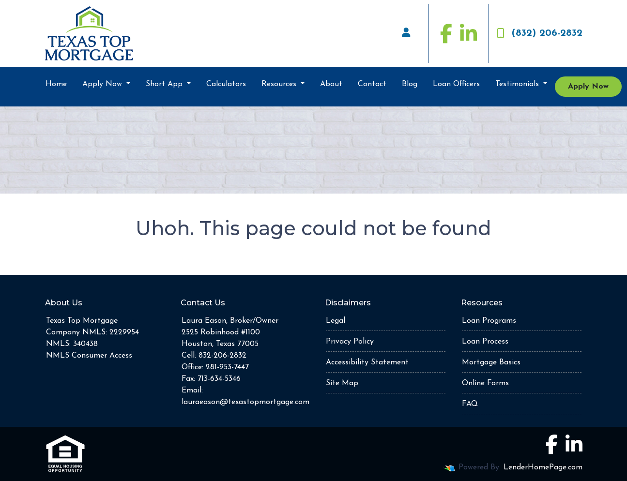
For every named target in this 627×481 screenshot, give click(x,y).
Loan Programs (489, 321)
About (331, 84)
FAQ (470, 404)
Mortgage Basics (491, 362)
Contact (372, 84)
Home (56, 84)
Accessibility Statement (367, 362)
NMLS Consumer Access (89, 356)
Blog (409, 84)
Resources (280, 84)
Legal (335, 321)
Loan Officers (456, 84)
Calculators (226, 84)
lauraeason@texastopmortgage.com (245, 402)
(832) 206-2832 (539, 33)
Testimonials (518, 84)
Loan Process (485, 342)
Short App (165, 84)
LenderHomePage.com (543, 467)
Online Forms (485, 383)
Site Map (342, 383)
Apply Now (103, 84)
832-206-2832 (222, 356)
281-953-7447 (227, 367)
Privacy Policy (350, 342)
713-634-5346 (219, 379)
